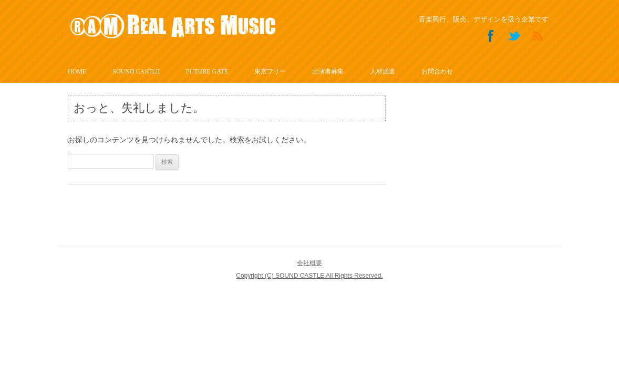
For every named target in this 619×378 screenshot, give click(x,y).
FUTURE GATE (207, 71)
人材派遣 (382, 71)
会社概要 (309, 263)
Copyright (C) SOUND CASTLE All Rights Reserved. (309, 275)
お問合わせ (437, 71)
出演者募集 (328, 71)
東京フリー (270, 71)
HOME (77, 71)
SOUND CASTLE (136, 71)
